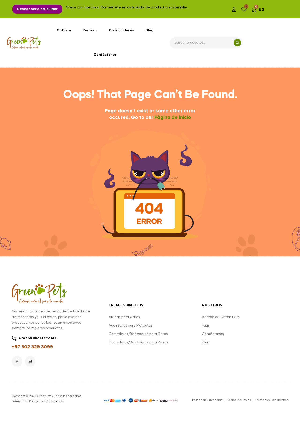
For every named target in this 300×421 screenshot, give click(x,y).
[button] (37, 9)
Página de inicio (172, 117)
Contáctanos (213, 334)
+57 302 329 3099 (32, 347)
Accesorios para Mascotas (130, 325)
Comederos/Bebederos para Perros (138, 342)
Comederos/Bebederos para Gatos (138, 334)
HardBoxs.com (54, 401)
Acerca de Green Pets (221, 317)
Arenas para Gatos (124, 317)
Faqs (206, 325)
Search (237, 42)
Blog (205, 342)
